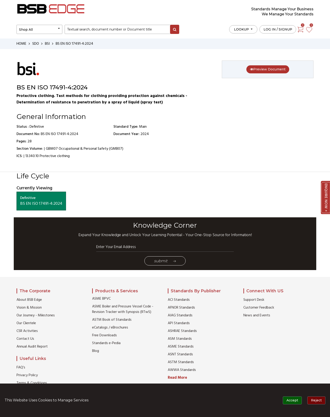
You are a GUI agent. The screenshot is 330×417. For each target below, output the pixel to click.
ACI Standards (179, 300)
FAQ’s (20, 367)
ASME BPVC (101, 299)
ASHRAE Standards (182, 331)
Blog (95, 351)
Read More (177, 378)
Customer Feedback (258, 308)
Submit (165, 261)
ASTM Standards (181, 362)
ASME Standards (181, 347)
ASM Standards (180, 339)
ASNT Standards (180, 354)
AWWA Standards (182, 370)
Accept (292, 400)
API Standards (179, 323)
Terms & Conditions (31, 383)
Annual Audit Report (32, 347)
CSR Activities (27, 331)
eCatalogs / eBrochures (110, 328)
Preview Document (268, 69)
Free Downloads (104, 335)
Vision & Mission (29, 308)
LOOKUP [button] (242, 29)
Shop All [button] (26, 30)
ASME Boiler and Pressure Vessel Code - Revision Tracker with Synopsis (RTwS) (122, 309)
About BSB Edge (29, 300)
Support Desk (253, 300)
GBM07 (52, 149)
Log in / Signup (278, 29)
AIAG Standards (180, 315)
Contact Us (25, 339)
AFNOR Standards (181, 308)
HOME (21, 44)
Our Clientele (26, 323)
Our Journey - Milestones (35, 315)
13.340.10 (32, 156)
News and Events (256, 315)
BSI (47, 44)
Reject (316, 400)
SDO (35, 44)
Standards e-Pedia (106, 343)
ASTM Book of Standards (112, 320)
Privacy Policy (27, 375)
